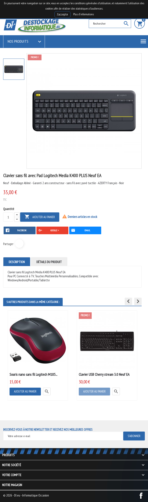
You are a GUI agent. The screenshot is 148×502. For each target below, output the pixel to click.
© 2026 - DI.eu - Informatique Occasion (26, 495)
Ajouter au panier (40, 217)
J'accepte (62, 14)
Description (17, 262)
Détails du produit (49, 262)
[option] (13, 69)
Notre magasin (12, 485)
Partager (19, 243)
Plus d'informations (83, 14)
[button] (128, 301)
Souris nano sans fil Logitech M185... (33, 374)
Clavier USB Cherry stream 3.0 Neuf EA (104, 374)
